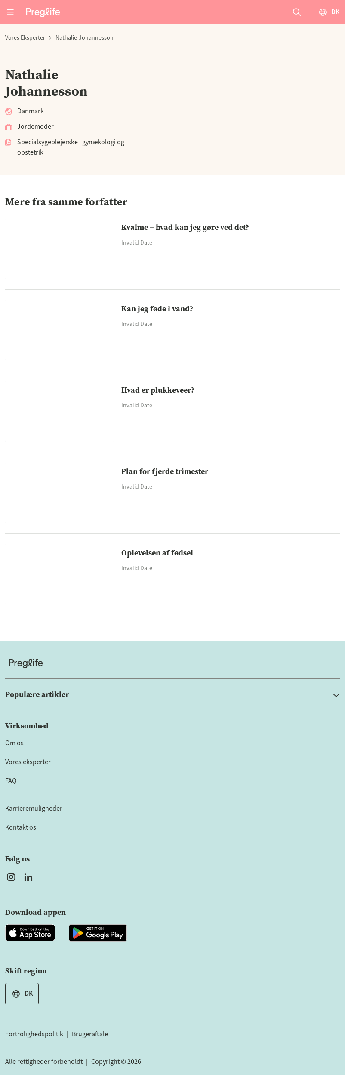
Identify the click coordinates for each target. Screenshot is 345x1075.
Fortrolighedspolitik (34, 1034)
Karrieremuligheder (33, 808)
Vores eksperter (25, 38)
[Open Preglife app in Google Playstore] (98, 933)
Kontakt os (20, 827)
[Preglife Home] (43, 12)
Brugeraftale (90, 1034)
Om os (14, 743)
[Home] (172, 663)
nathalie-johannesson (84, 38)
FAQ (11, 781)
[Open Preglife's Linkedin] (30, 877)
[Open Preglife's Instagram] (11, 877)
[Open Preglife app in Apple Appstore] (30, 933)
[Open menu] (10, 12)
